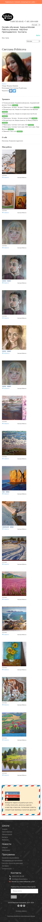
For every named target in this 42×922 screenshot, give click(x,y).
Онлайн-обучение (10, 27)
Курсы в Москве (27, 27)
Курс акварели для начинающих (12, 860)
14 (4, 388)
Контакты (22, 32)
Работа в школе (7, 834)
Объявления (6, 850)
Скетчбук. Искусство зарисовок (12, 863)
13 (4, 353)
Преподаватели (9, 32)
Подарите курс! (7, 868)
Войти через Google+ (12, 796)
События (5, 847)
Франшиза (5, 840)
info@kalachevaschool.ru (19, 879)
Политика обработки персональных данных (21, 916)
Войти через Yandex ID (12, 799)
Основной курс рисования (10, 858)
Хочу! (13, 897)
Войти (38, 35)
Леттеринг (5, 866)
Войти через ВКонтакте (12, 793)
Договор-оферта (21, 911)
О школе (4, 829)
